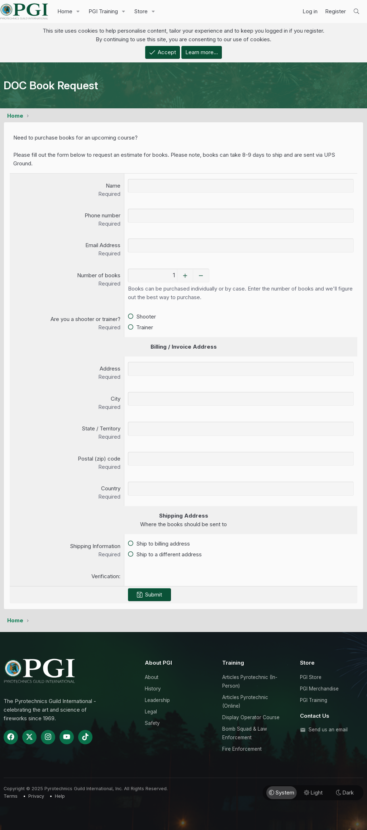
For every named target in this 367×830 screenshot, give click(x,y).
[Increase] (190, 275)
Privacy (36, 795)
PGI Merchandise (319, 688)
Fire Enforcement (242, 748)
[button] (78, 11)
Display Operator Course (251, 717)
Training (233, 662)
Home (64, 11)
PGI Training (103, 11)
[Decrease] (206, 275)
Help (60, 795)
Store (141, 11)
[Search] (356, 11)
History (153, 688)
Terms (11, 795)
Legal (151, 711)
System (281, 792)
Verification (105, 576)
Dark (345, 792)
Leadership (157, 700)
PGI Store (310, 677)
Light (313, 792)
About (151, 677)
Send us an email (328, 729)
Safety (152, 723)
